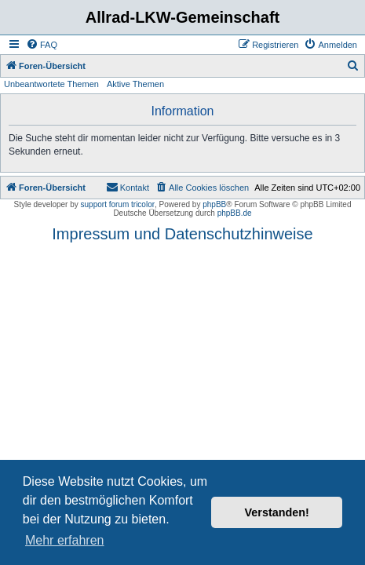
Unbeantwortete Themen (51, 84)
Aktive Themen (135, 84)
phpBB (214, 204)
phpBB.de (234, 213)
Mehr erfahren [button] (64, 540)
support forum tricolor (118, 204)
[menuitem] (41, 44)
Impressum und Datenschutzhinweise (182, 233)
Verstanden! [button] (277, 512)
